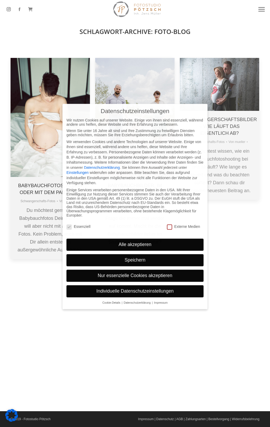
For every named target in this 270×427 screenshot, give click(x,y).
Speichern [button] (135, 238)
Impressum (145, 419)
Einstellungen (77, 151)
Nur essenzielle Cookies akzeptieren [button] (135, 254)
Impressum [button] (161, 281)
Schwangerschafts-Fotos (38, 201)
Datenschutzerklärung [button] (137, 281)
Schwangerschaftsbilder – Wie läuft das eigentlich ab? (221, 126)
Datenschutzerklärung (102, 146)
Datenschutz (165, 419)
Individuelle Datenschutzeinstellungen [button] (135, 269)
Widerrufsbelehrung (245, 419)
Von (237, 142)
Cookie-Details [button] (111, 281)
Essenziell (78, 205)
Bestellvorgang (218, 419)
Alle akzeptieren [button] (135, 223)
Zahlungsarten (196, 419)
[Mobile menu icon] (261, 9)
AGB (179, 419)
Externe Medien (183, 205)
